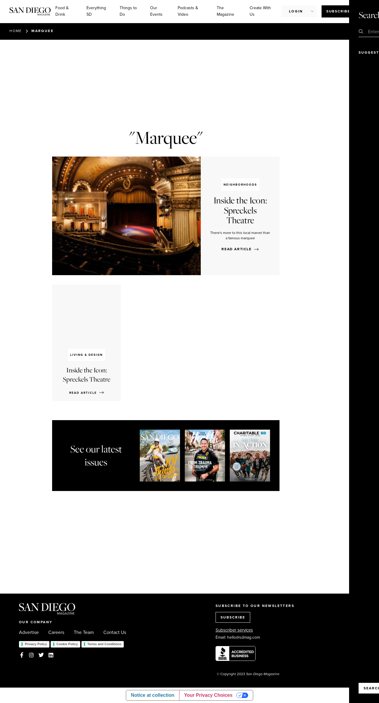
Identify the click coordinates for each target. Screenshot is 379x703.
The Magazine (225, 11)
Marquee (42, 31)
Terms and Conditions (104, 644)
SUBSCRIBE (233, 617)
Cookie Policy (67, 644)
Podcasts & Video (188, 11)
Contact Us (114, 632)
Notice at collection (152, 695)
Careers (56, 632)
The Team (84, 632)
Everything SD (96, 11)
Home (15, 31)
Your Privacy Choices (208, 695)
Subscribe (338, 11)
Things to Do (128, 11)
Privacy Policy (36, 644)
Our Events (156, 11)
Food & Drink (62, 11)
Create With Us (260, 11)
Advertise (29, 632)
